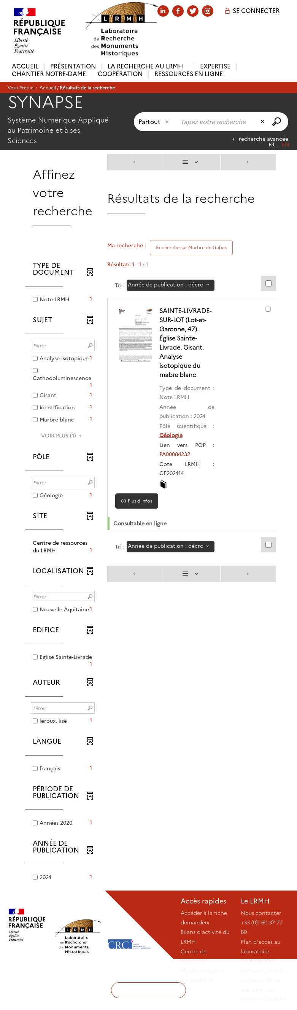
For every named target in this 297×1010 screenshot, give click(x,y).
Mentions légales (202, 970)
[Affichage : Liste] (191, 162)
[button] (63, 546)
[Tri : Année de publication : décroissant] (170, 285)
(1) (62, 435)
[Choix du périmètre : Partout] (155, 121)
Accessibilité (197, 980)
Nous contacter (261, 913)
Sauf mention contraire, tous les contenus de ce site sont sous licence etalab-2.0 (264, 980)
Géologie (172, 435)
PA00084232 (176, 454)
